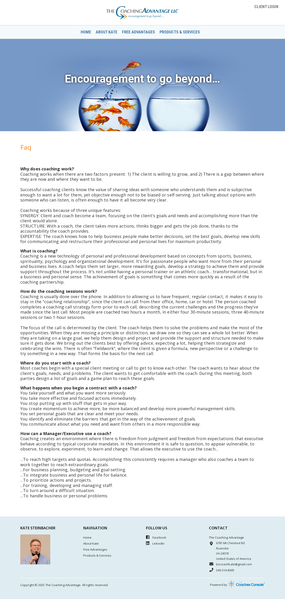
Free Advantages (138, 32)
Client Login (266, 7)
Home (86, 32)
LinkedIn (155, 543)
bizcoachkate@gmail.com (230, 564)
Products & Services (180, 32)
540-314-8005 (221, 570)
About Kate (106, 32)
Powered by (237, 585)
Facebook (156, 537)
